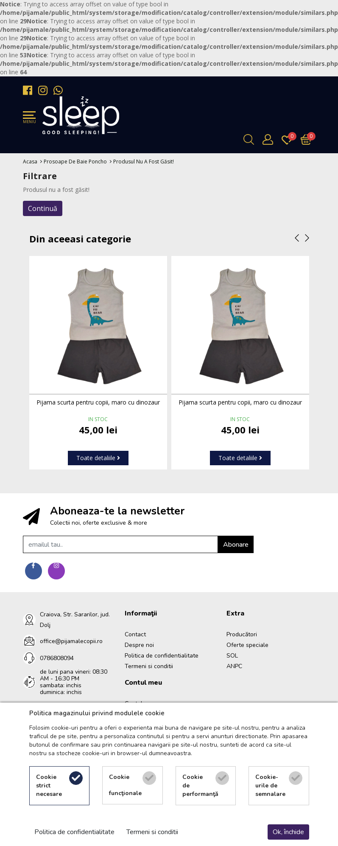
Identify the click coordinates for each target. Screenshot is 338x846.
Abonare (236, 544)
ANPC (234, 666)
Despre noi (139, 645)
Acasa (30, 161)
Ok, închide (288, 832)
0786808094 (57, 658)
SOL (232, 656)
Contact (135, 634)
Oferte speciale (247, 645)
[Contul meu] (270, 139)
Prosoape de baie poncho (75, 161)
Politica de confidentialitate (161, 656)
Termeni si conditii (149, 666)
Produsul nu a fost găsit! (143, 161)
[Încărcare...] (308, 139)
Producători (241, 634)
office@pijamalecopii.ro (71, 641)
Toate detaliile (98, 458)
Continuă (42, 208)
